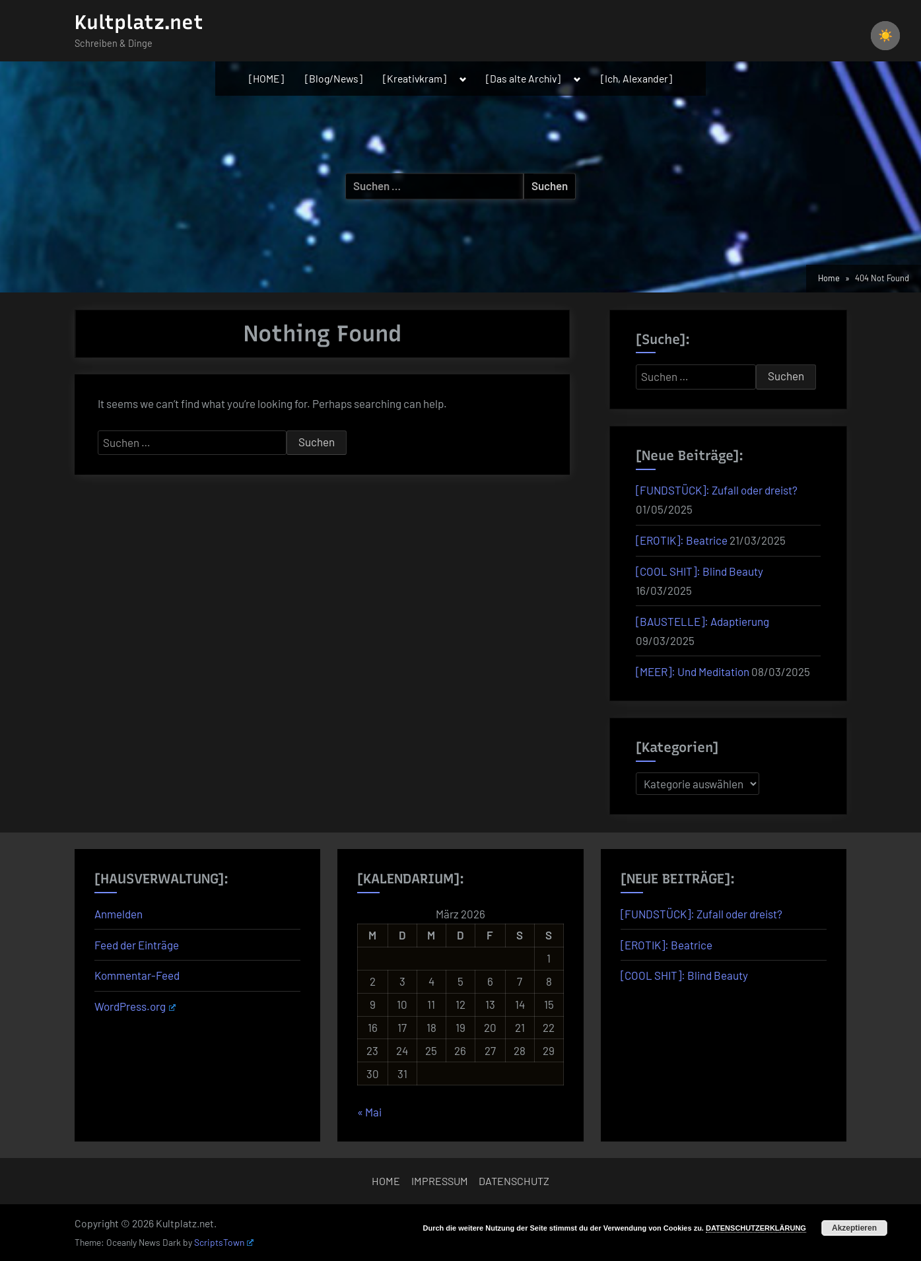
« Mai (369, 1111)
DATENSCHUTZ (514, 1181)
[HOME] (266, 78)
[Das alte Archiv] (523, 78)
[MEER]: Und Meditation (692, 671)
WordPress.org (135, 1006)
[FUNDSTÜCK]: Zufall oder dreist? (717, 489)
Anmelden (118, 913)
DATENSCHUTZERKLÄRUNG (756, 1228)
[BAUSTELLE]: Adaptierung (702, 621)
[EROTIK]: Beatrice (682, 540)
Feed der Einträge (136, 944)
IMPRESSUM (439, 1181)
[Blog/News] (333, 78)
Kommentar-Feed (137, 975)
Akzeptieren (854, 1228)
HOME (386, 1181)
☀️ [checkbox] (885, 35)
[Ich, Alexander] (636, 78)
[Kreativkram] (414, 78)
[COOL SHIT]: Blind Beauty (699, 571)
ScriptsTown (224, 1242)
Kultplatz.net (139, 22)
